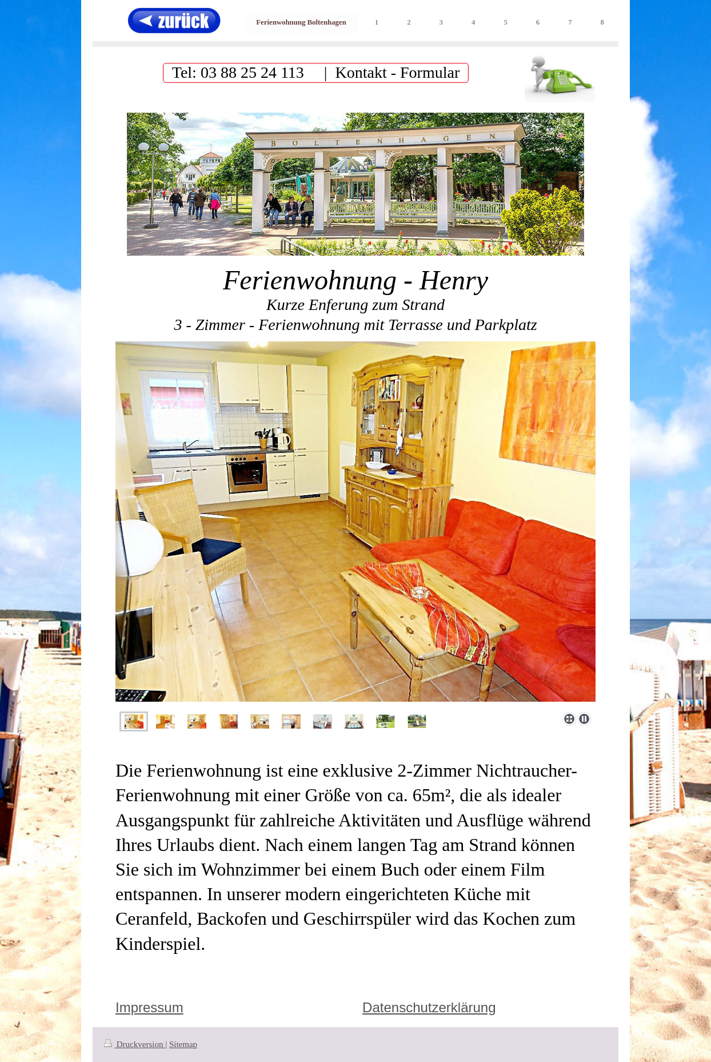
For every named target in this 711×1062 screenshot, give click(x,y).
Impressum (149, 1007)
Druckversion (134, 1044)
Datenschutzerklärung (429, 1007)
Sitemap (183, 1044)
